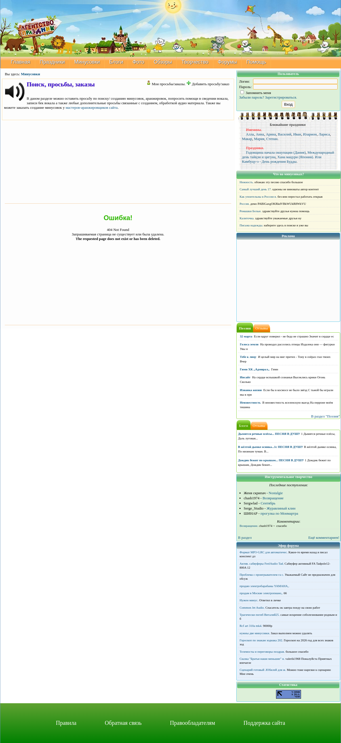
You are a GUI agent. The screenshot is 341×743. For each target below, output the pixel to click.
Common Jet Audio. (252, 607)
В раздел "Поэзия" (325, 416)
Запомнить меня (255, 93)
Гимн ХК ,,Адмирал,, (255, 369)
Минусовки (87, 62)
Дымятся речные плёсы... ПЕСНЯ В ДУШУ (269, 433)
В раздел (245, 537)
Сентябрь (268, 503)
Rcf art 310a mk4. (251, 625)
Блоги (116, 62)
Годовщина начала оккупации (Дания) (276, 152)
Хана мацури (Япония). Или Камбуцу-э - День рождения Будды (281, 159)
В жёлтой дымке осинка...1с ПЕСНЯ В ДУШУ (270, 446)
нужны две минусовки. (255, 633)
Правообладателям (192, 723)
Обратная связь (123, 723)
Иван (297, 134)
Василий (284, 134)
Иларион (310, 134)
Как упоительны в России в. (258, 196)
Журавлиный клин (281, 508)
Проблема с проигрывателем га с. (262, 574)
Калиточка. (247, 218)
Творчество (194, 62)
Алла (250, 134)
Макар (247, 139)
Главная (20, 62)
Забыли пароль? (251, 97)
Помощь (256, 62)
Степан (271, 139)
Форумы (227, 62)
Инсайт (245, 377)
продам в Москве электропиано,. (261, 593)
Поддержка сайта (264, 723)
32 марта (246, 336)
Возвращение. (249, 525)
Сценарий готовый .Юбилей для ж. (263, 669)
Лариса (324, 134)
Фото (138, 62)
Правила (66, 723)
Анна (260, 134)
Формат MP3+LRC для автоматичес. (264, 552)
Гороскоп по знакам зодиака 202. (261, 640)
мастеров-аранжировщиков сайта (91, 107)
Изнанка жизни (251, 390)
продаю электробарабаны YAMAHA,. (264, 586)
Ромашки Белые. (251, 211)
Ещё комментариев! (323, 537)
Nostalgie (276, 493)
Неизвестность (250, 402)
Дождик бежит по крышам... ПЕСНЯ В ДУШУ (271, 460)
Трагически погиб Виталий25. (260, 614)
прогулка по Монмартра (279, 513)
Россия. (245, 203)
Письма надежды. (251, 225)
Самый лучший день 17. (256, 189)
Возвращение (272, 498)
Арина (271, 134)
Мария (259, 139)
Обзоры (162, 62)
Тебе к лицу (248, 356)
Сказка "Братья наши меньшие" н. (262, 658)
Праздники (52, 62)
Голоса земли (249, 344)
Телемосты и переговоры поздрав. (262, 651)
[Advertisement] (118, 161)
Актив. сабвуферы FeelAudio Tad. (262, 563)
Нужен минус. (249, 600)
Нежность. (247, 182)
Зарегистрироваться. (281, 97)
